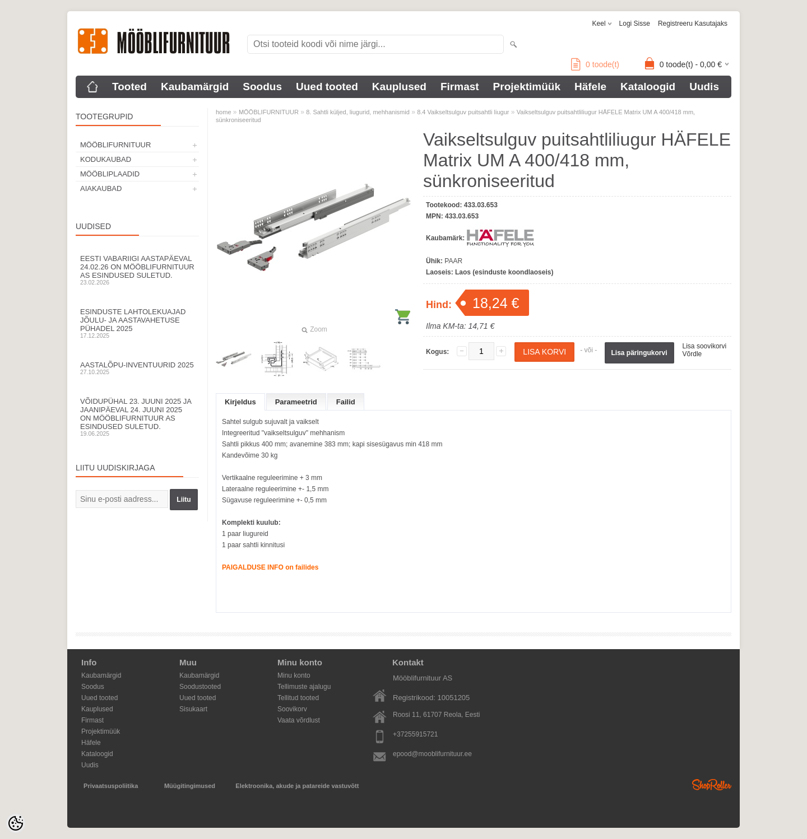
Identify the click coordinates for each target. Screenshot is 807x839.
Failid (345, 402)
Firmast (459, 86)
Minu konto (293, 675)
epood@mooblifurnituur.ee (432, 754)
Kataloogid (647, 86)
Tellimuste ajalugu (304, 687)
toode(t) (595, 64)
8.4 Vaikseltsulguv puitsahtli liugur (463, 112)
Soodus (262, 86)
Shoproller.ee (711, 784)
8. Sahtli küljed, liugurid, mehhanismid (358, 112)
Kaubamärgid (195, 86)
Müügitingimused (189, 785)
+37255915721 (415, 734)
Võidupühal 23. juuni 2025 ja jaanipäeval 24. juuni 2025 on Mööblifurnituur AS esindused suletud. (137, 417)
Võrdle (692, 354)
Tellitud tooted (298, 698)
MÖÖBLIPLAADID (110, 174)
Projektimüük (526, 86)
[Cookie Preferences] (16, 823)
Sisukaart (193, 709)
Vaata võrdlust (298, 720)
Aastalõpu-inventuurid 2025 (137, 368)
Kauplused (399, 86)
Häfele (590, 86)
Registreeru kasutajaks (692, 23)
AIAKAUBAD (101, 188)
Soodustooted (200, 687)
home (223, 112)
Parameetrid (296, 402)
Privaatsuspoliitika (111, 785)
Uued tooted (327, 86)
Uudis (704, 86)
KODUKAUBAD (105, 159)
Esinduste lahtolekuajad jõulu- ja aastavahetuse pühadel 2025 (137, 323)
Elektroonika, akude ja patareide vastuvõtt (297, 785)
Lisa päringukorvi (639, 353)
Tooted (129, 86)
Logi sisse (634, 23)
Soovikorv (292, 709)
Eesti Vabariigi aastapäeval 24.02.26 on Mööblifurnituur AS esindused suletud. (137, 270)
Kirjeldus (240, 402)
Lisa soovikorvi (705, 346)
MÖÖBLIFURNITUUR (115, 145)
